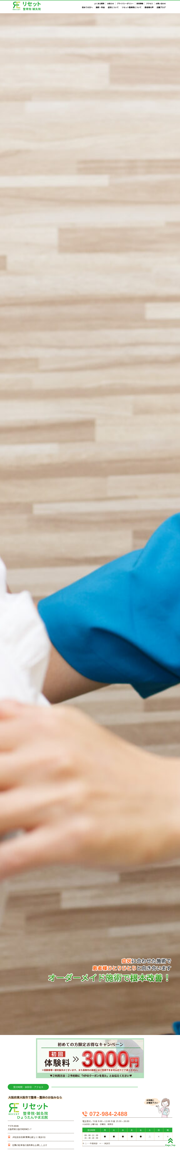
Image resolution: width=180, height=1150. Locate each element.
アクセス (149, 3)
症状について (113, 7)
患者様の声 (149, 7)
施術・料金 (100, 7)
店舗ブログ (161, 7)
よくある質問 (99, 3)
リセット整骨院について (131, 7)
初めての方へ (87, 7)
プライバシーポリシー (125, 3)
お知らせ (110, 3)
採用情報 (140, 3)
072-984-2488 (108, 1114)
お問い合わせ (161, 3)
